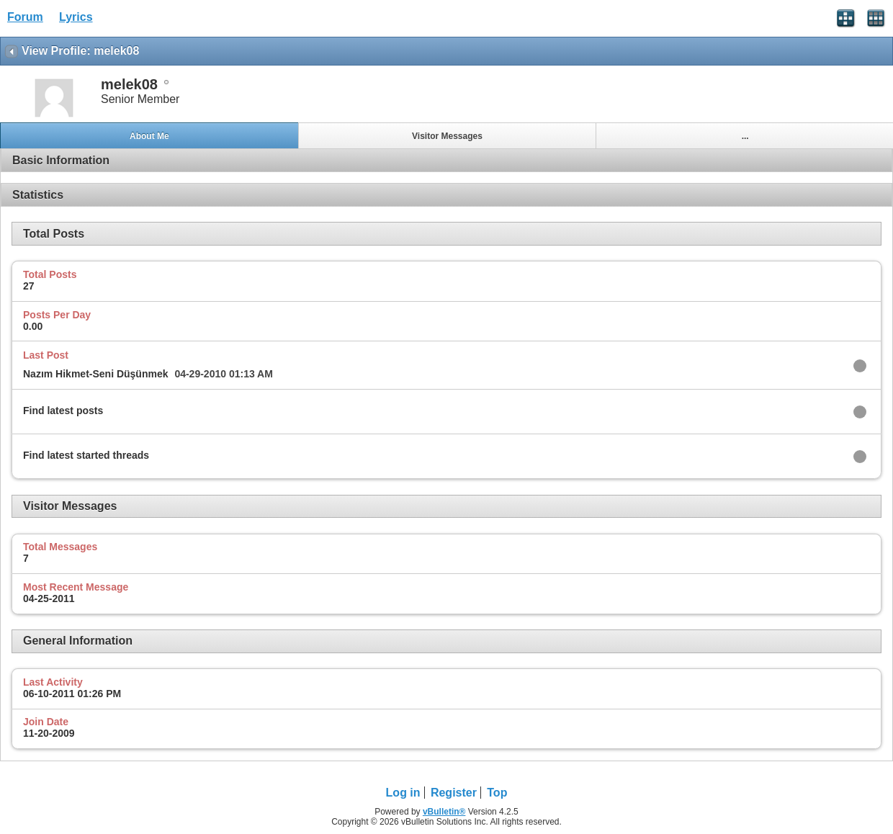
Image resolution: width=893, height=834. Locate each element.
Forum (25, 17)
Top (497, 792)
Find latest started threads (86, 455)
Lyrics (76, 17)
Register (454, 792)
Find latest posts (63, 410)
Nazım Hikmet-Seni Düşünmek (96, 374)
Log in (403, 792)
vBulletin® (444, 812)
